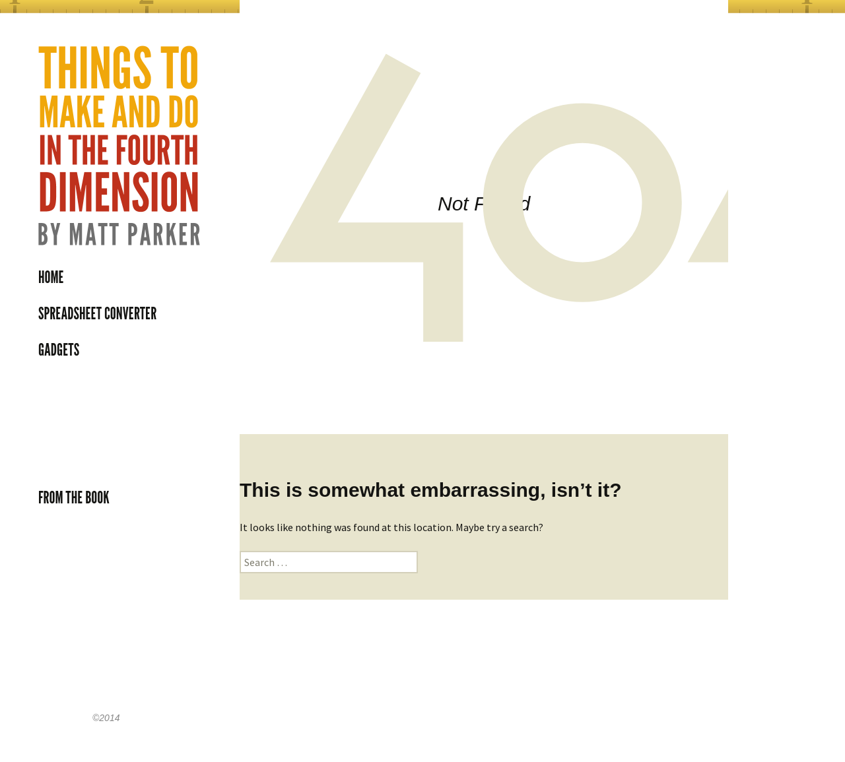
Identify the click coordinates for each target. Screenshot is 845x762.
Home (51, 277)
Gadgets (58, 350)
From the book (74, 497)
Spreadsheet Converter (97, 313)
